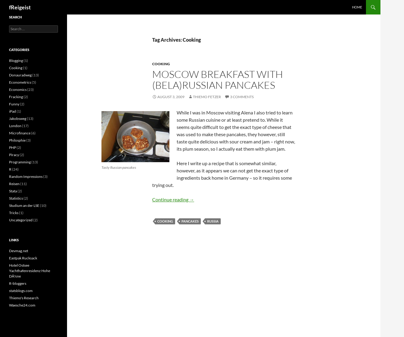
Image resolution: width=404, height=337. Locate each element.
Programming (20, 162)
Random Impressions (26, 176)
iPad (12, 111)
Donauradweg (20, 75)
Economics (18, 89)
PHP (12, 147)
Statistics (16, 198)
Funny (14, 104)
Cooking (161, 64)
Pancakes (190, 221)
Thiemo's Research (24, 298)
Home (357, 7)
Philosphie (17, 140)
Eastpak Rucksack (23, 258)
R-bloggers (17, 283)
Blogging (16, 60)
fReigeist (20, 7)
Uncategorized (21, 220)
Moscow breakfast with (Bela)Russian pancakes (217, 79)
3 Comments (242, 97)
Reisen (14, 183)
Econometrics (20, 82)
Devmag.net (18, 251)
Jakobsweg (17, 118)
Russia (213, 221)
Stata (13, 191)
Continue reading (173, 199)
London (15, 126)
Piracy (14, 154)
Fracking (16, 97)
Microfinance (19, 133)
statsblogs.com (21, 290)
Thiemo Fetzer (207, 97)
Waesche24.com (22, 305)
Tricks (13, 212)
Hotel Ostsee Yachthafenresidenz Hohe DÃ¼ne (29, 270)
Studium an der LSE (24, 205)
